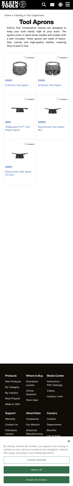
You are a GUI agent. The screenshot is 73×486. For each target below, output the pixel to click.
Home (7, 15)
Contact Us (11, 424)
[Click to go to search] (44, 5)
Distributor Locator (32, 383)
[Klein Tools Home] (13, 7)
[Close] (69, 442)
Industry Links (55, 396)
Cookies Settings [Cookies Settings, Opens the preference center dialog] (36, 461)
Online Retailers (31, 392)
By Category (12, 387)
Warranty (10, 419)
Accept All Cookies (36, 481)
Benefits (51, 430)
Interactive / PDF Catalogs (54, 383)
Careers (51, 419)
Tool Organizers (35, 15)
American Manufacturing (34, 432)
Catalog (18, 15)
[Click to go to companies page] (60, 5)
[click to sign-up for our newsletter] (52, 5)
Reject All (36, 471)
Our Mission (33, 424)
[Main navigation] (67, 5)
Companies (32, 419)
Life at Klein (54, 436)
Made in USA (12, 404)
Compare (30, 57)
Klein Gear (32, 400)
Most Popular (12, 398)
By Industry (11, 392)
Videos (51, 390)
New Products (13, 381)
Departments (54, 424)
